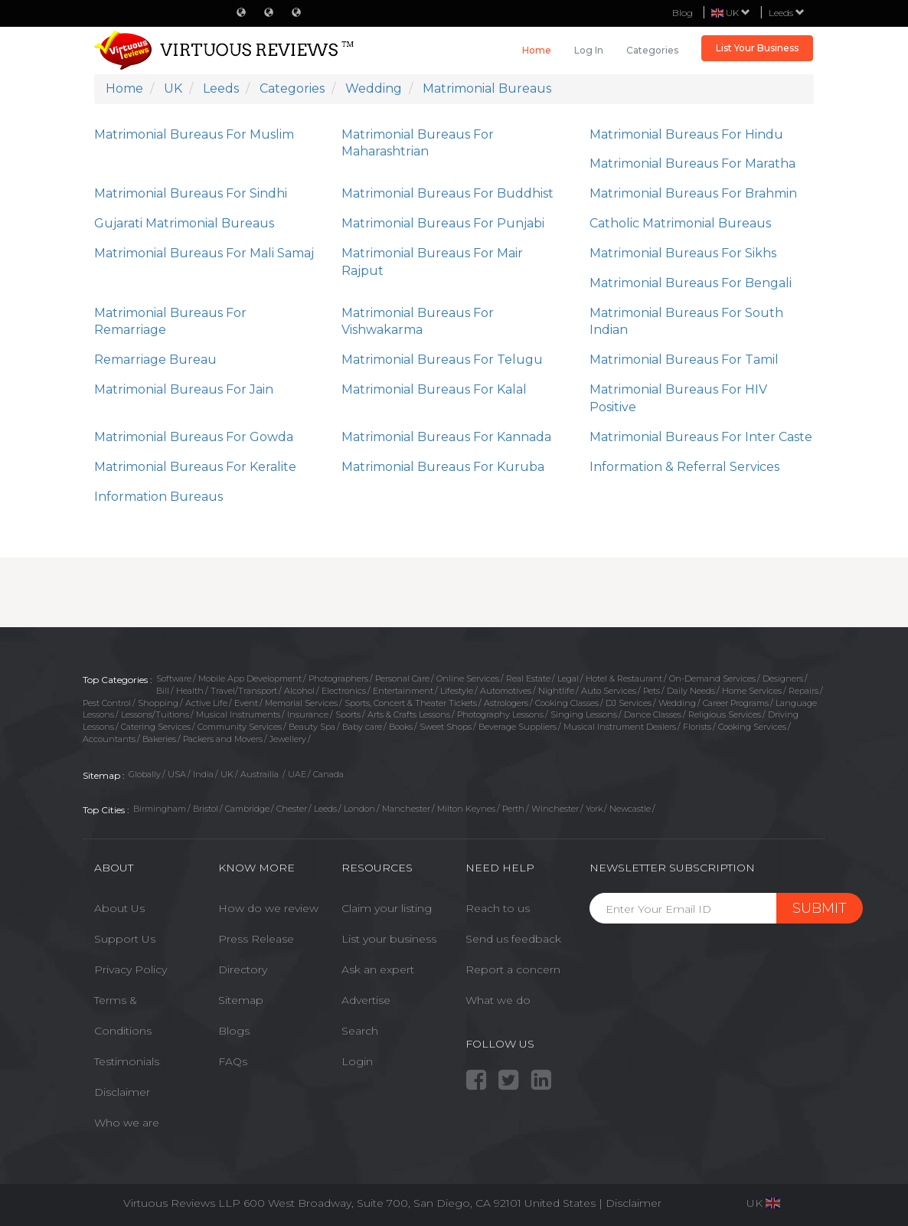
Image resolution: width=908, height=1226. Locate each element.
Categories (652, 50)
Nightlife (556, 690)
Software (173, 678)
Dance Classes (652, 714)
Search (359, 1031)
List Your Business (757, 48)
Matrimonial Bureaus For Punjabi (442, 223)
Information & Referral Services (684, 466)
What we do (498, 1000)
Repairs (803, 690)
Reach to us (497, 908)
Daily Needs (691, 690)
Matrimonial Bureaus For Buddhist (447, 193)
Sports (348, 714)
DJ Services (629, 703)
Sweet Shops (446, 726)
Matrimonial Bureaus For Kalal (434, 389)
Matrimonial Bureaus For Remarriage (170, 322)
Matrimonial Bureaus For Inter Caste (701, 437)
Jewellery (287, 739)
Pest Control (107, 703)
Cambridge (247, 808)
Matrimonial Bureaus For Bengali (691, 283)
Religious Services (724, 714)
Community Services (240, 726)
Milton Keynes (466, 808)
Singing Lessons (583, 714)
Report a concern (512, 969)
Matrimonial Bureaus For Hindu (686, 134)
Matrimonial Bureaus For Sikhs (683, 253)
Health (190, 690)
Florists (697, 726)
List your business (388, 939)
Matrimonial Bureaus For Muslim (194, 134)
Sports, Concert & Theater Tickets (411, 703)
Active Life (206, 703)
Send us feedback (513, 939)
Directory (242, 969)
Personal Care (402, 678)
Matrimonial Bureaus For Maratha (692, 163)
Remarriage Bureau (155, 359)
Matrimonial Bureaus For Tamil (684, 359)
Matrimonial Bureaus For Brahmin (693, 193)
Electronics (344, 690)
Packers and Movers (223, 739)
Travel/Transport (244, 690)
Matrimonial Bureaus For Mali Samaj (204, 253)
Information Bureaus (158, 496)
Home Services (752, 690)
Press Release (256, 939)
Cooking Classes (567, 703)
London (359, 808)
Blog (682, 12)
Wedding (677, 703)
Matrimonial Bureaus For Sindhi (190, 193)
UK (227, 774)
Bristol (205, 808)
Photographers (338, 678)
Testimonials (126, 1061)
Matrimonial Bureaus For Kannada (446, 437)
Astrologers (506, 703)
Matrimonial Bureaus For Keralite (195, 466)
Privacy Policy (130, 969)
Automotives (505, 690)
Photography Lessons (500, 714)
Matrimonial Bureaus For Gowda (193, 437)
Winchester (555, 808)
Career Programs (736, 703)
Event (246, 703)
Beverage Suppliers (517, 726)
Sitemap (240, 1000)
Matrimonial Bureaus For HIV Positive (678, 398)
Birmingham (159, 808)
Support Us (124, 939)
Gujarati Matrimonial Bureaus (184, 223)
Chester (291, 808)
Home (536, 50)
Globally (145, 774)
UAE (297, 774)
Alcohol (299, 690)
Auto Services (608, 690)
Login (357, 1061)
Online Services (467, 678)
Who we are (126, 1123)
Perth (513, 808)
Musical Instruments (238, 714)
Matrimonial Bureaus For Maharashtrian (417, 143)
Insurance (307, 714)
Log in (588, 50)
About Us (119, 908)
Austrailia (260, 774)
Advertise (365, 1000)
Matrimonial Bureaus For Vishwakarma (417, 322)
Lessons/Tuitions (155, 714)
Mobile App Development (250, 678)
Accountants (109, 739)
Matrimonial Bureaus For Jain (183, 389)
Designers (783, 678)
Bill (162, 690)
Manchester (406, 808)
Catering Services (156, 726)
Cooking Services (752, 726)
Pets (651, 690)
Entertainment (403, 690)
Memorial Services (301, 703)
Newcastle (630, 808)
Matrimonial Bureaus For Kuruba (442, 466)
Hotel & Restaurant (624, 678)
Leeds (787, 12)
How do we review (268, 908)
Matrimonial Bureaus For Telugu (442, 359)
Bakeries (159, 739)
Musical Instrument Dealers (619, 726)
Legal (568, 678)
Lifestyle (456, 690)
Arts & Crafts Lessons (408, 714)
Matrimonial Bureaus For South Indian (686, 322)
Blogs (234, 1031)
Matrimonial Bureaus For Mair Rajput (432, 262)
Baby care (362, 726)
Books (401, 726)
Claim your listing (386, 908)
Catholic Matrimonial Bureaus (680, 223)
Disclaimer (122, 1092)
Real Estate (528, 678)
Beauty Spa (312, 726)
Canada (328, 774)
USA (177, 774)
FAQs (232, 1061)
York (594, 808)
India (203, 774)
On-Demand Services (712, 678)
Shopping (158, 703)
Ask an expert (377, 969)
